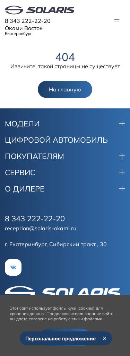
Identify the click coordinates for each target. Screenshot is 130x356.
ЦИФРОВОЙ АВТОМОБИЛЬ (56, 140)
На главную (65, 89)
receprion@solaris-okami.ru (40, 228)
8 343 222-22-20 (28, 20)
